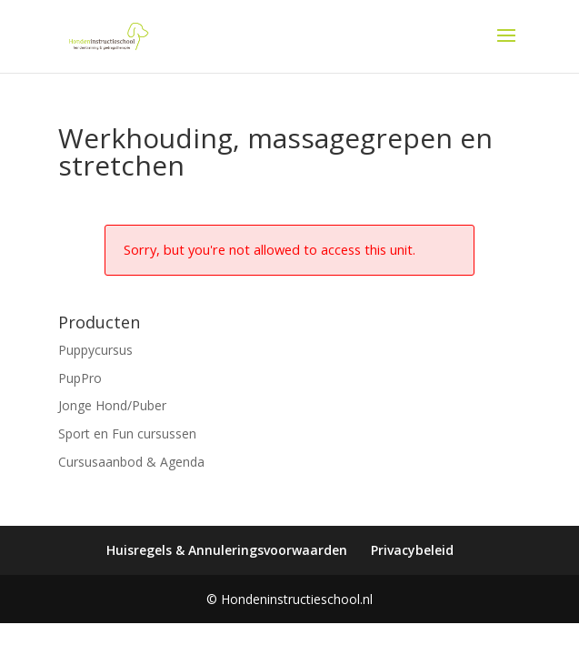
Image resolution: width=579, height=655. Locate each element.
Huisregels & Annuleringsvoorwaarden (226, 550)
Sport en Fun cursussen (127, 433)
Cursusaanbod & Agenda (131, 461)
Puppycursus (95, 349)
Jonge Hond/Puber (112, 405)
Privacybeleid (412, 550)
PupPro (80, 378)
